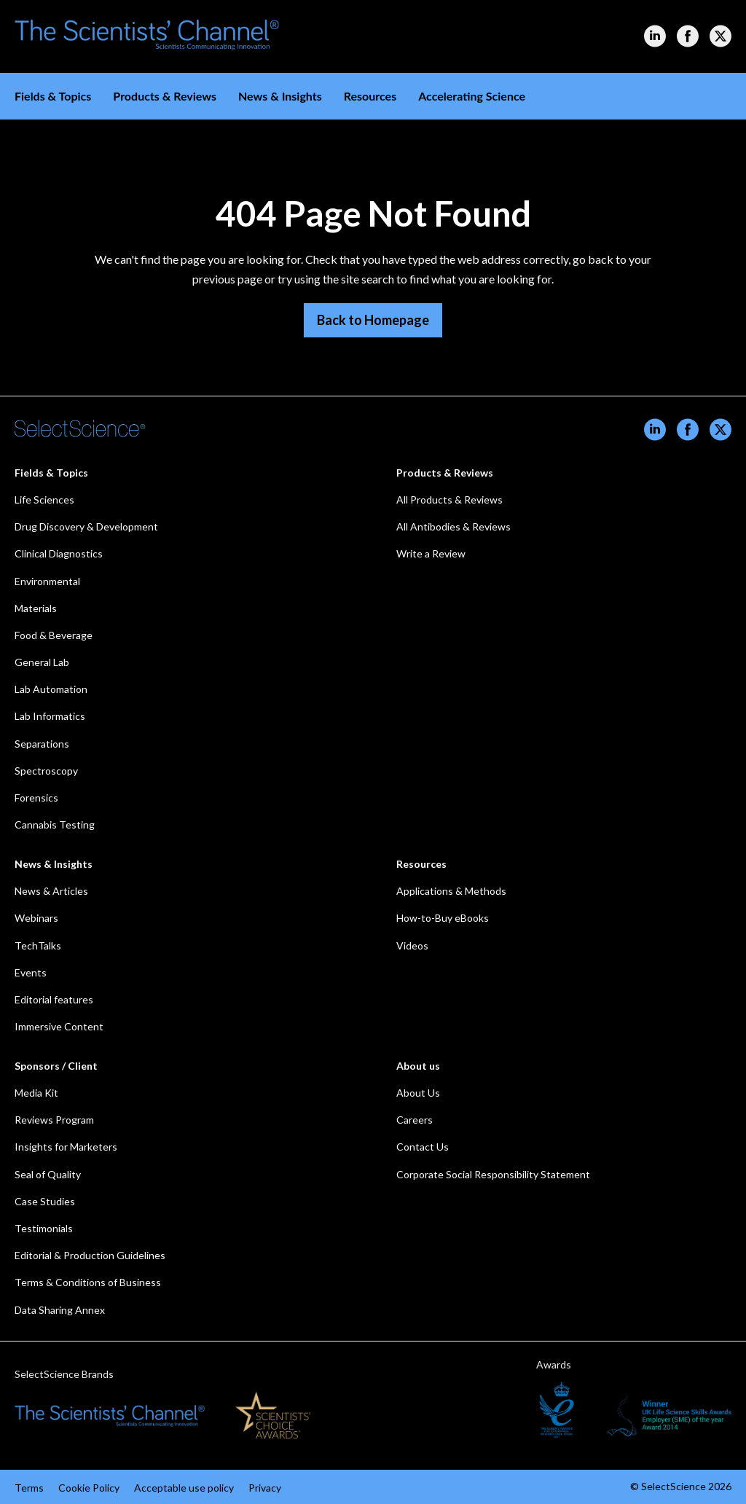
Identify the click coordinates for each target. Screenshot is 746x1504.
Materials (36, 608)
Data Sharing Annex (60, 1310)
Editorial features (54, 999)
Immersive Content (59, 1026)
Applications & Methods (451, 891)
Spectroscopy (46, 770)
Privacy (264, 1487)
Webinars (36, 918)
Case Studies (45, 1201)
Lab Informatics (50, 716)
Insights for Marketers (66, 1146)
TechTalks (38, 945)
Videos (412, 945)
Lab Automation (51, 689)
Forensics (36, 797)
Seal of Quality (48, 1174)
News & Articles (51, 891)
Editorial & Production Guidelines (90, 1255)
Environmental (47, 581)
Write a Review (431, 553)
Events (31, 972)
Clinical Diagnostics (59, 553)
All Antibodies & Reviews (453, 526)
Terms (29, 1487)
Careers (414, 1119)
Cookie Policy (88, 1487)
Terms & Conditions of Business (88, 1282)
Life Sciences (44, 499)
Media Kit (36, 1092)
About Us (418, 1092)
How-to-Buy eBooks (442, 918)
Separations (42, 743)
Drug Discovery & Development (86, 526)
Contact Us (422, 1146)
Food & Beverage (54, 635)
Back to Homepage (373, 320)
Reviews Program (54, 1119)
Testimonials (44, 1228)
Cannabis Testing (55, 824)
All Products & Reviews (449, 499)
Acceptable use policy (184, 1487)
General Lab (42, 662)
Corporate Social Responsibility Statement (493, 1174)
